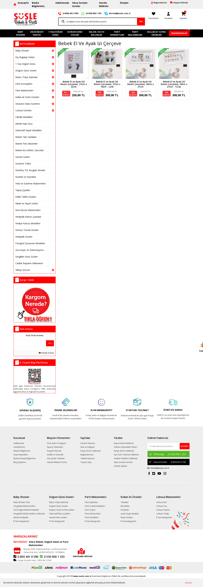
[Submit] (185, 446)
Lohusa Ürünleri (23, 110)
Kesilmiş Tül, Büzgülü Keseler (30, 170)
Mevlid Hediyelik (20, 517)
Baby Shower (22, 50)
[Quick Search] (30, 343)
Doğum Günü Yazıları (58, 506)
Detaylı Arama (46, 353)
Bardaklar (125, 506)
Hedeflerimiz (19, 447)
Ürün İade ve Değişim (56, 443)
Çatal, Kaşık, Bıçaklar (130, 513)
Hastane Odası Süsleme (27, 103)
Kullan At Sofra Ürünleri (27, 97)
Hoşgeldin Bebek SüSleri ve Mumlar (29, 513)
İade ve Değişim (87, 447)
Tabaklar (125, 502)
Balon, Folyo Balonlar (26, 77)
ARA (141, 21)
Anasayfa (23, 2)
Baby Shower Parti (21, 502)
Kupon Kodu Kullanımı (124, 443)
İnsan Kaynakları (20, 454)
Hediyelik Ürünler (24, 236)
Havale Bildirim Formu (57, 462)
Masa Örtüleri (127, 517)
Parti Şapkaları (91, 502)
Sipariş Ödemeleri (55, 447)
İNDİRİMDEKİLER (179, 33)
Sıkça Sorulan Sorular (79, 4)
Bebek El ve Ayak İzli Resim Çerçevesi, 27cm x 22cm (73, 84)
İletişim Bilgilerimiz (21, 450)
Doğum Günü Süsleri (25, 70)
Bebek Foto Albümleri (26, 143)
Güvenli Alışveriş (87, 443)
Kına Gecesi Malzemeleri (27, 210)
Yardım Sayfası (120, 466)
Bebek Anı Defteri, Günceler (29, 150)
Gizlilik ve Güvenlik (55, 454)
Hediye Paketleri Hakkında (125, 458)
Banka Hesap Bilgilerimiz (24, 458)
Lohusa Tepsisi (163, 510)
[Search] (101, 21)
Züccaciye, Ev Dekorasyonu (29, 249)
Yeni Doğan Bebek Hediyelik (26, 510)
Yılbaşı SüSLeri (22, 269)
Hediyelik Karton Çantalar (28, 216)
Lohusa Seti (161, 502)
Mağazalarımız (86, 454)
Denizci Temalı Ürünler (27, 230)
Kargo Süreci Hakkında (90, 450)
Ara (50, 343)
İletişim (124, 2)
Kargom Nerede (54, 450)
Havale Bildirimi (103, 4)
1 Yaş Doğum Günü (25, 63)
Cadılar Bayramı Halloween (29, 263)
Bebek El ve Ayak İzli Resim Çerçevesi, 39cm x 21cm (140, 84)
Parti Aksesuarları (93, 513)
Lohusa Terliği (162, 513)
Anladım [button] (188, 582)
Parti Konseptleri (23, 83)
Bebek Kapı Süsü (24, 123)
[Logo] (25, 19)
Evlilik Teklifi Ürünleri (25, 196)
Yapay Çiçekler (22, 190)
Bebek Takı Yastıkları (25, 136)
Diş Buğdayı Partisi (25, 57)
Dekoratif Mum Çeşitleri (59, 513)
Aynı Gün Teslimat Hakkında (126, 454)
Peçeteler (125, 510)
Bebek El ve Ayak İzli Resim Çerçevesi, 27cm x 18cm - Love (107, 84)
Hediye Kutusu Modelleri (27, 223)
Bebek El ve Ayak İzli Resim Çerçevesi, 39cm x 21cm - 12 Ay (174, 84)
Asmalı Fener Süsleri (58, 517)
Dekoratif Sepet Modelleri (28, 130)
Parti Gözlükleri (91, 517)
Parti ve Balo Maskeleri (95, 506)
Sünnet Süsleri (22, 156)
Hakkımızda (62, 2)
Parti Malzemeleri (24, 90)
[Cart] (183, 15)
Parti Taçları (90, 510)
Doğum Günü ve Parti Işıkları (61, 510)
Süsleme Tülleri (23, 163)
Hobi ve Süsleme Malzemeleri (30, 183)
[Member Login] (168, 15)
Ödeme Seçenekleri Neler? (126, 447)
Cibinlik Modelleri (24, 117)
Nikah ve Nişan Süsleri (26, 203)
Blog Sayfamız (19, 462)
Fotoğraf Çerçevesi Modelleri (30, 243)
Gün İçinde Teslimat (56, 458)
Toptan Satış (86, 462)
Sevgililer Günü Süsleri (26, 256)
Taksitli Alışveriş (87, 458)
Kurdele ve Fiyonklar (25, 176)
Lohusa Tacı (161, 506)
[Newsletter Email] (163, 446)
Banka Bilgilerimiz (38, 4)
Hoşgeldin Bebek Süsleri (24, 506)
